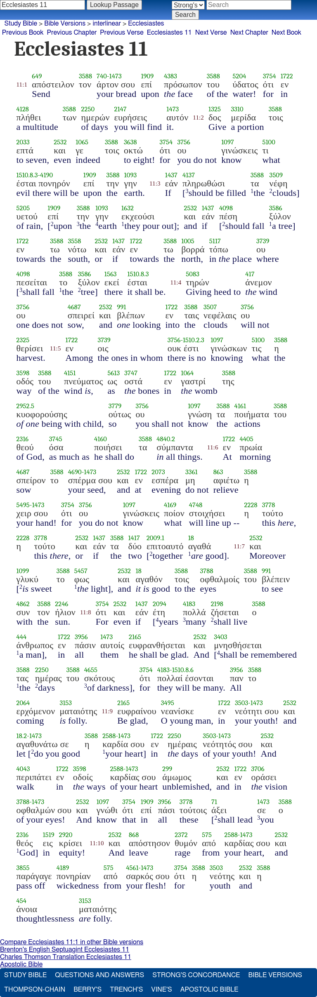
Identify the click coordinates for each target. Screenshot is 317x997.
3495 (167, 703)
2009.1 (155, 538)
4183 (189, 604)
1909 (147, 76)
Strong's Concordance (196, 975)
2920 (66, 835)
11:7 (239, 546)
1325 (214, 109)
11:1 (22, 84)
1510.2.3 (193, 340)
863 (218, 472)
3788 (206, 571)
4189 (63, 868)
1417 (134, 538)
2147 (120, 109)
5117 (215, 241)
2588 (109, 736)
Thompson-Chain (34, 989)
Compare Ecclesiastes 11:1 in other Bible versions (71, 942)
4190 (46, 175)
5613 (113, 373)
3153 (65, 703)
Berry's (87, 989)
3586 (275, 208)
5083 (192, 274)
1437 (171, 175)
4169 (170, 505)
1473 (115, 76)
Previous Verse (121, 32)
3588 (85, 76)
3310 (237, 109)
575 (207, 835)
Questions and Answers (99, 975)
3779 (115, 406)
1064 (187, 373)
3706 (257, 769)
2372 (181, 835)
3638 (130, 142)
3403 (220, 637)
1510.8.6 (183, 670)
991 (121, 307)
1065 (82, 142)
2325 (23, 340)
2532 (60, 142)
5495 (23, 505)
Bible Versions (64, 23)
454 (22, 901)
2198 (217, 604)
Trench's (126, 989)
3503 (241, 703)
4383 (170, 76)
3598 (23, 373)
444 (22, 637)
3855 (23, 868)
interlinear (106, 23)
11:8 (85, 612)
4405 (246, 439)
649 (37, 76)
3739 (263, 241)
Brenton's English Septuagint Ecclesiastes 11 (64, 949)
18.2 (22, 736)
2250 (88, 109)
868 (134, 835)
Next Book (286, 32)
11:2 (198, 117)
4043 (23, 769)
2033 (23, 142)
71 (214, 802)
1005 (187, 241)
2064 (23, 703)
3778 (268, 505)
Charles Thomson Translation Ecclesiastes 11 (65, 957)
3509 (276, 175)
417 (249, 274)
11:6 (212, 447)
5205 (23, 208)
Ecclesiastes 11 (169, 32)
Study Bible (21, 23)
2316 (23, 439)
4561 (132, 868)
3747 (130, 373)
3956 (81, 637)
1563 (110, 274)
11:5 (55, 348)
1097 (227, 142)
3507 (210, 307)
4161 (240, 406)
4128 (23, 109)
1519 (48, 835)
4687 (74, 307)
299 (167, 769)
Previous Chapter (72, 32)
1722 (287, 76)
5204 (239, 76)
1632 (127, 208)
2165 (135, 637)
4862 (23, 604)
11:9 (107, 711)
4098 (226, 208)
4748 (196, 505)
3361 (191, 472)
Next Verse (211, 32)
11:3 (155, 183)
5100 (268, 142)
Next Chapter (249, 32)
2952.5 (26, 406)
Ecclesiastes (146, 23)
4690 (75, 472)
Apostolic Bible (21, 964)
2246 (61, 604)
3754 (269, 76)
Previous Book (23, 32)
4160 (100, 439)
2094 (159, 604)
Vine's (161, 989)
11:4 (176, 282)
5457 (81, 571)
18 (191, 538)
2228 (251, 505)
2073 (158, 472)
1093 (130, 175)
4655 (90, 670)
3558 (74, 241)
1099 (23, 571)
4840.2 (165, 439)
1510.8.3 (27, 175)
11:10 (97, 843)
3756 (183, 142)
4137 (188, 175)
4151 (70, 373)
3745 (55, 439)
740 (102, 76)
